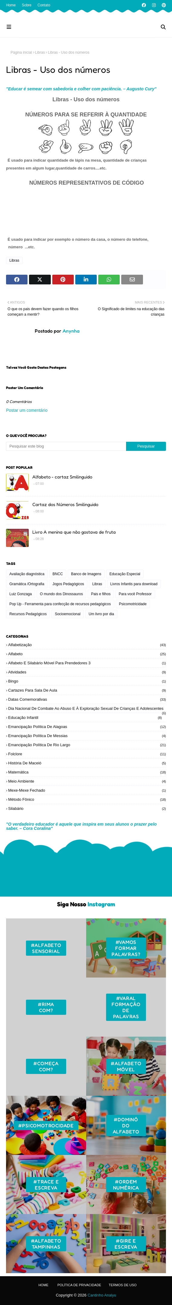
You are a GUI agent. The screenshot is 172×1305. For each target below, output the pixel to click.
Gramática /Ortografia (26, 584)
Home (11, 5)
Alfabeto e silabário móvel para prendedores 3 (87, 663)
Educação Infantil (85, 717)
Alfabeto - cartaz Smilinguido (62, 477)
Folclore (87, 754)
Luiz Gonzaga (20, 594)
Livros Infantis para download (133, 584)
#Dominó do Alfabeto (126, 1125)
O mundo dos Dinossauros (61, 594)
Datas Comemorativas (87, 699)
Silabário (87, 808)
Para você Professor (135, 594)
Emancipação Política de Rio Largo (87, 745)
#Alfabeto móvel (126, 1066)
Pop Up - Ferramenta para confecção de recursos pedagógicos (60, 604)
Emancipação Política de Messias (87, 735)
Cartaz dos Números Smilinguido (65, 504)
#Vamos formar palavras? (126, 948)
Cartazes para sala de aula (87, 690)
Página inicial (21, 52)
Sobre (26, 5)
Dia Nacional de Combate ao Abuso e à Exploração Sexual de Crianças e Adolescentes (87, 708)
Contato (43, 5)
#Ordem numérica (126, 1185)
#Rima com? (46, 1007)
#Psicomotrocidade (46, 1125)
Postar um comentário (26, 410)
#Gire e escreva (126, 1244)
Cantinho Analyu (102, 1295)
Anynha (70, 331)
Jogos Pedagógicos (68, 584)
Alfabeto (87, 654)
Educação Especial (124, 574)
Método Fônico (87, 799)
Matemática (87, 772)
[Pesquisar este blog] (66, 446)
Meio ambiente (87, 781)
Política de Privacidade (79, 1285)
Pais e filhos (101, 594)
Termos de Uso (123, 1285)
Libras (40, 52)
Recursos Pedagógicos (28, 614)
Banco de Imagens (86, 574)
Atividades (87, 672)
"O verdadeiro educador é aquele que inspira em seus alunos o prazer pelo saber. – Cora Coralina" (81, 826)
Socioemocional (67, 614)
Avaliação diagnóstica (26, 574)
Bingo (87, 681)
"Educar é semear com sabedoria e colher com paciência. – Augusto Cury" (81, 88)
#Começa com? (46, 1066)
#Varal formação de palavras (126, 1007)
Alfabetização (87, 644)
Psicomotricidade (133, 604)
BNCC (58, 574)
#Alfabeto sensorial (46, 948)
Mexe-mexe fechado (87, 790)
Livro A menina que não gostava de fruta (74, 532)
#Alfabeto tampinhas (46, 1244)
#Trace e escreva (46, 1185)
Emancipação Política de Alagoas (87, 726)
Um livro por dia (101, 614)
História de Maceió (87, 763)
